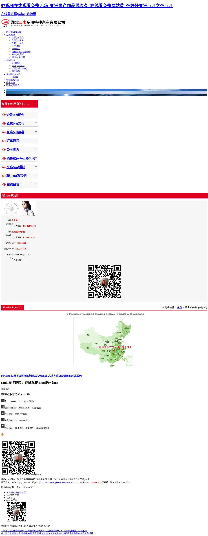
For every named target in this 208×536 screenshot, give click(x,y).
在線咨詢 (5, 389)
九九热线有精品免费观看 (81, 533)
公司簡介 (10, 35)
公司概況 (24, 375)
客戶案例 (16, 71)
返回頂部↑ (45, 487)
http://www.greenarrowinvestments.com (62, 482)
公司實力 (16, 48)
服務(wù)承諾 (18, 54)
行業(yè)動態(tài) (19, 68)
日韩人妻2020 (43, 533)
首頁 (179, 307)
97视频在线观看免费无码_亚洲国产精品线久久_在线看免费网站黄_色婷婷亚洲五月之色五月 (87, 5)
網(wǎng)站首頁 (13, 32)
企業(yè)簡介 (18, 37)
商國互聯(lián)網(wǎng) (41, 382)
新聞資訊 (10, 60)
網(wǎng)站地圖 (25, 14)
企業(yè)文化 (18, 40)
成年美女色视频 (8, 533)
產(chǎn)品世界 (13, 74)
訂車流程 (16, 46)
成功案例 (61, 375)
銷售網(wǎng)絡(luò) (21, 52)
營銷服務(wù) (12, 80)
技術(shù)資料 (18, 65)
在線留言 (7, 14)
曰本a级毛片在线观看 (26, 533)
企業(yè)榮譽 (18, 43)
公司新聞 (16, 63)
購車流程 (10, 82)
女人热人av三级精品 (59, 533)
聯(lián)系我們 (18, 57)
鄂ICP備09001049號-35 (120, 482)
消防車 (15, 77)
